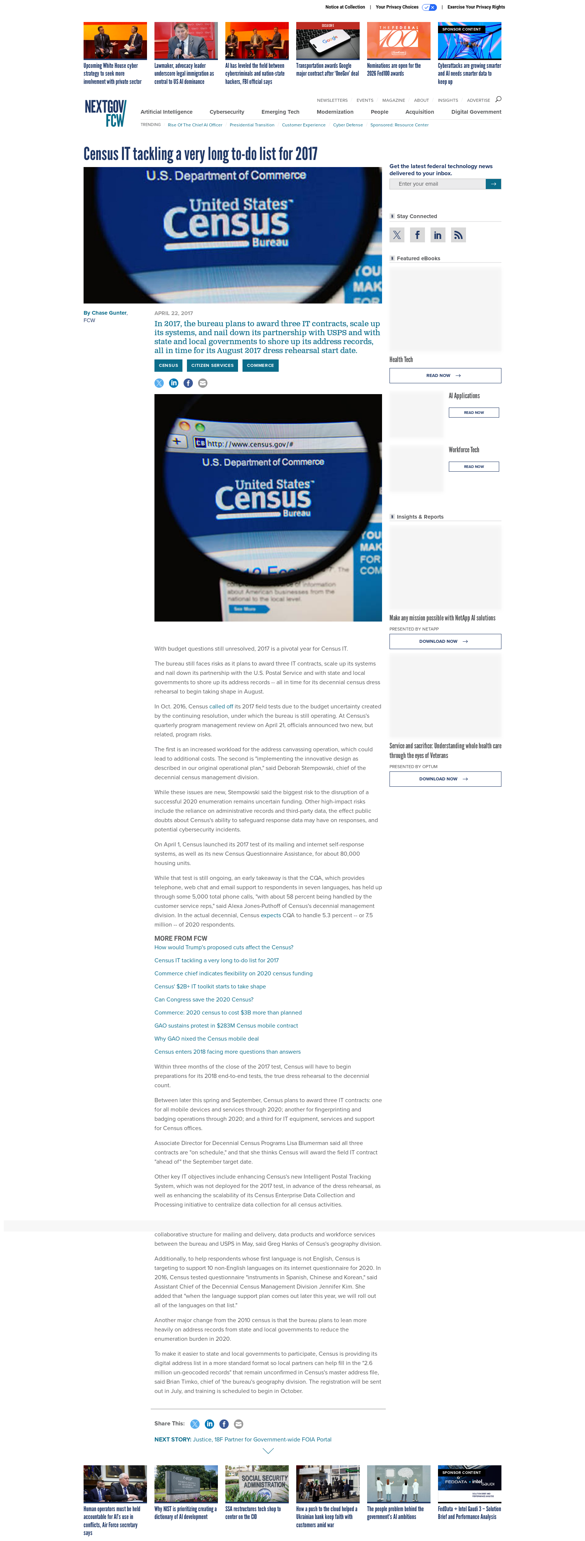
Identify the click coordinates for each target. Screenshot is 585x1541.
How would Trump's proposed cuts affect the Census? (223, 947)
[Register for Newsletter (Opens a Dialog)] (493, 184)
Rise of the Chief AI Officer (195, 125)
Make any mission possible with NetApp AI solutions (442, 617)
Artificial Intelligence (167, 112)
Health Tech (401, 359)
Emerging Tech (281, 112)
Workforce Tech (464, 449)
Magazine (393, 100)
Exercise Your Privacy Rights (476, 7)
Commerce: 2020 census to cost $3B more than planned (228, 1012)
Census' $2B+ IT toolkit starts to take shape (210, 986)
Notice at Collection (345, 7)
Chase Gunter (109, 313)
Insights (448, 100)
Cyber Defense (348, 125)
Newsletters (332, 100)
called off (221, 706)
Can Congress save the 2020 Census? (203, 999)
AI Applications (464, 395)
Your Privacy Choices (406, 7)
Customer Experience (304, 125)
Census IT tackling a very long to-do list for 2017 (216, 960)
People (379, 112)
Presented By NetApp (414, 629)
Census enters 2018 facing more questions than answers (227, 1051)
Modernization (335, 112)
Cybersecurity (227, 112)
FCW (89, 320)
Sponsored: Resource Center (399, 125)
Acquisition (420, 112)
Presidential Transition (252, 125)
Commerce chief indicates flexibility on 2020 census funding (233, 973)
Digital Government (476, 112)
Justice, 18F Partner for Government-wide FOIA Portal (262, 1439)
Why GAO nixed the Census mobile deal (206, 1038)
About (421, 100)
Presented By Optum (414, 766)
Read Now (445, 375)
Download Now (445, 641)
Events (365, 100)
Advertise (478, 100)
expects (271, 915)
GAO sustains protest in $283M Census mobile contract (226, 1025)
